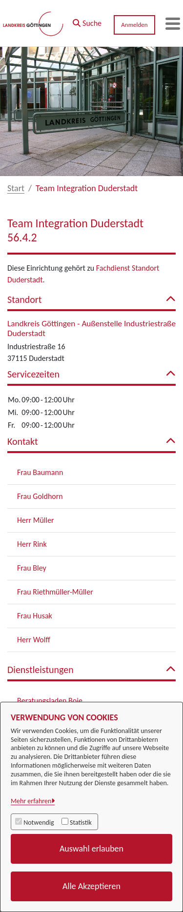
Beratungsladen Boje (49, 700)
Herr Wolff (33, 639)
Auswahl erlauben (91, 848)
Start (15, 188)
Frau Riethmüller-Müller (55, 591)
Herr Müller (35, 520)
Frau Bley (31, 568)
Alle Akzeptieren (91, 886)
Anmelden (134, 24)
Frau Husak (34, 615)
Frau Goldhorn (40, 496)
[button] (87, 21)
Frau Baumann (40, 472)
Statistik (81, 822)
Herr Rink (32, 544)
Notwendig (38, 822)
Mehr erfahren (31, 801)
